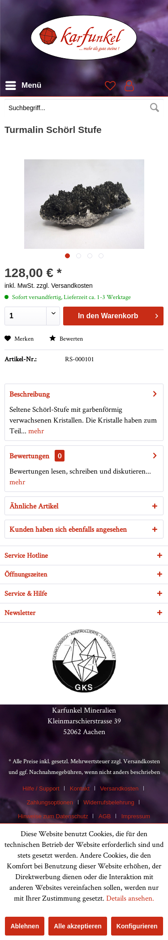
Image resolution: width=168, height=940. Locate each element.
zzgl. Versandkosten (65, 285)
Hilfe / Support (40, 788)
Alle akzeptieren (78, 926)
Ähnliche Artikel (33, 506)
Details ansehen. (130, 898)
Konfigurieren (137, 926)
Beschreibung (29, 394)
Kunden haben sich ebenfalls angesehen (68, 529)
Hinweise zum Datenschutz (53, 816)
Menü (23, 84)
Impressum (135, 816)
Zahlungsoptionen (50, 802)
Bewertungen (29, 456)
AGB (105, 816)
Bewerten (66, 338)
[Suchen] (155, 108)
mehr (35, 431)
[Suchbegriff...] (84, 108)
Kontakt (80, 788)
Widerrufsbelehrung (108, 802)
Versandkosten (141, 761)
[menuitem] (84, 109)
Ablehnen (24, 926)
